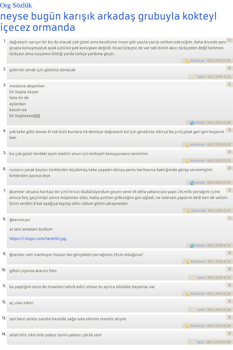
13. (4, 318)
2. (4, 69)
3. (4, 85)
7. (4, 191)
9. (4, 253)
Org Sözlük (16, 5)
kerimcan (197, 61)
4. (4, 131)
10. (4, 270)
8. (4, 219)
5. (4, 152)
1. (5, 41)
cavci (201, 77)
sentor (200, 123)
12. (4, 302)
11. (4, 286)
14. (4, 334)
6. (4, 169)
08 (209, 61)
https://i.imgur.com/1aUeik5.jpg (37, 238)
